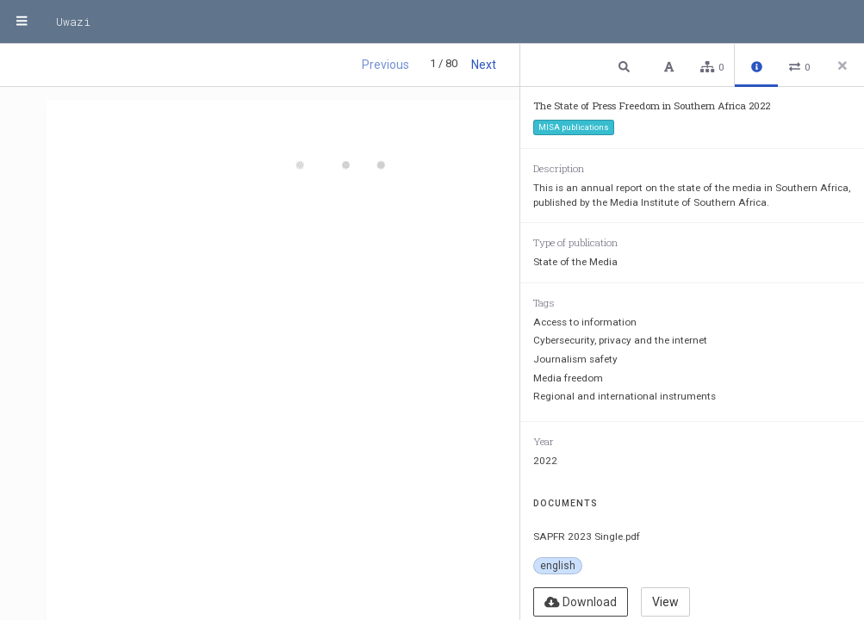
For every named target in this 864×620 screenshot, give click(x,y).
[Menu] (21, 21)
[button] (626, 66)
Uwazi (73, 21)
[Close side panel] (842, 65)
